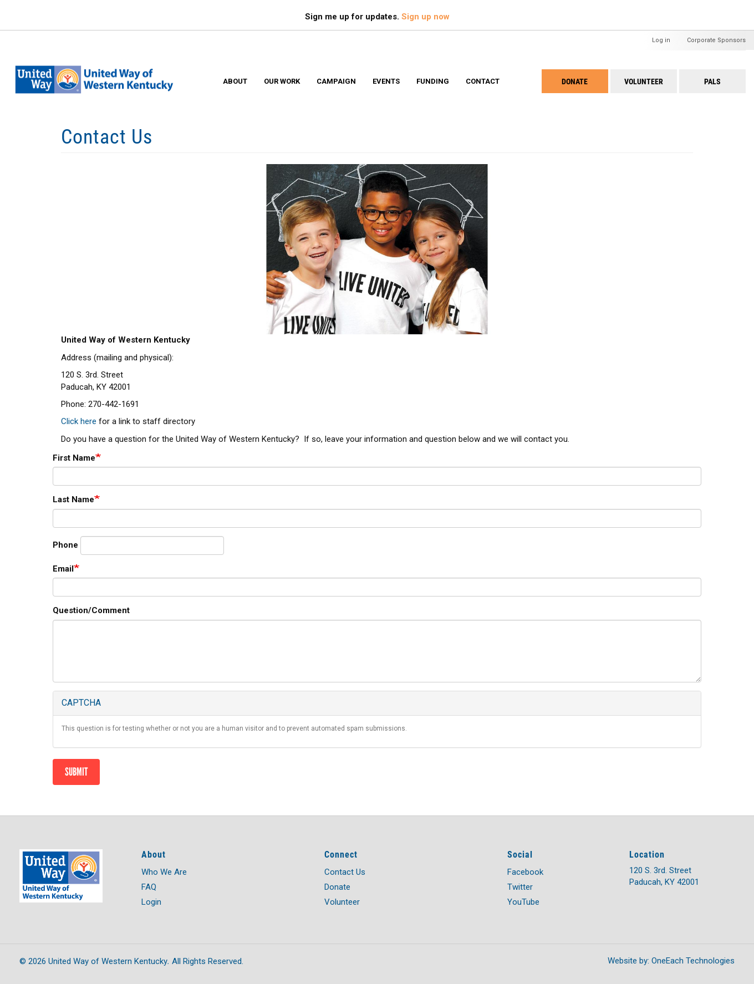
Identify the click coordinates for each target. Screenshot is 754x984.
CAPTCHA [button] (81, 702)
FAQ (148, 887)
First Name (74, 458)
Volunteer (643, 81)
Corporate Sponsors (716, 40)
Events (386, 81)
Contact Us (344, 872)
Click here (78, 421)
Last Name (73, 499)
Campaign (336, 81)
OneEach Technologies (693, 961)
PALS (712, 81)
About (235, 81)
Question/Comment (91, 610)
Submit (76, 771)
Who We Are (164, 872)
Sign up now (425, 17)
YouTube (523, 902)
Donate (575, 81)
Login (151, 902)
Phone (65, 545)
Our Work (282, 81)
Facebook (525, 872)
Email (63, 569)
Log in (661, 40)
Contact (483, 81)
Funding (432, 81)
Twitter (520, 887)
